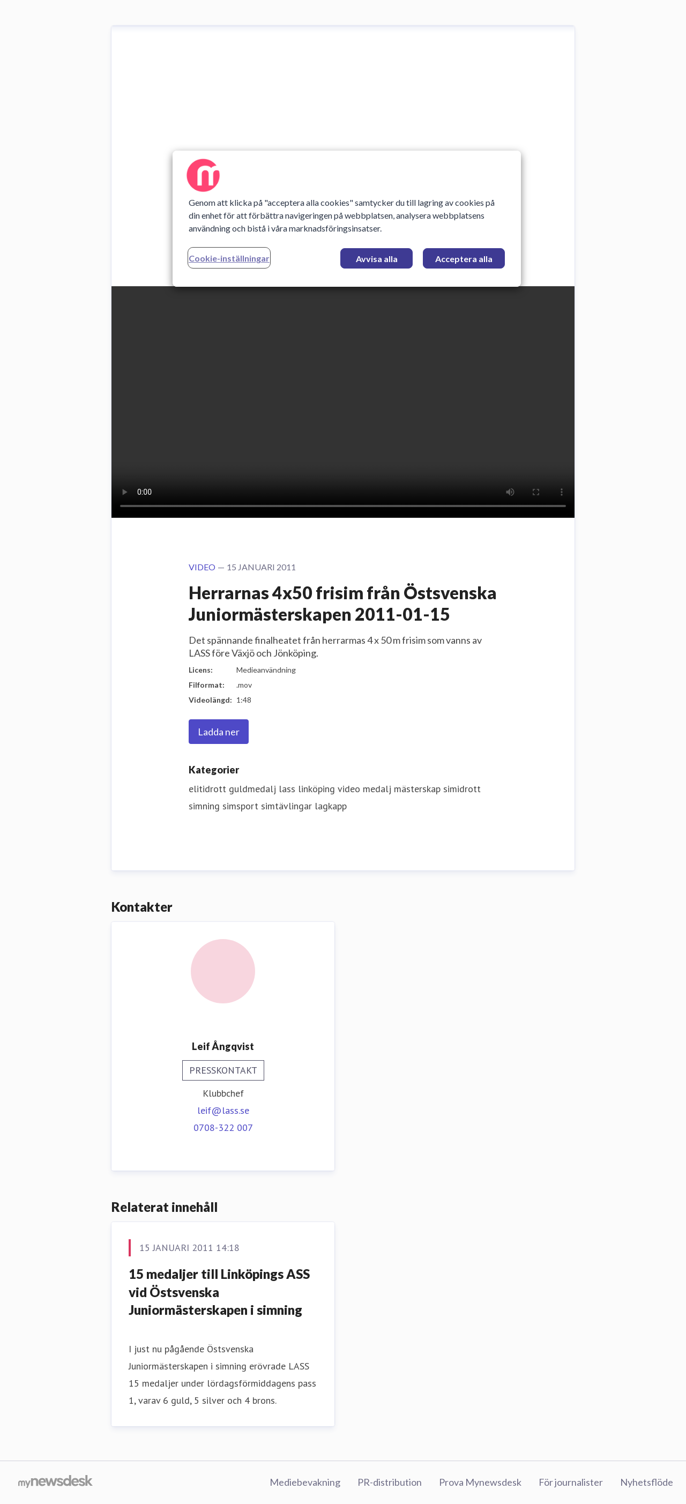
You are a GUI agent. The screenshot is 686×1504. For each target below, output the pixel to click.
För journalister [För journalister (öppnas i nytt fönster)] (571, 1482)
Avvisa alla (377, 259)
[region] (347, 219)
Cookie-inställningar (229, 258)
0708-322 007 (223, 1127)
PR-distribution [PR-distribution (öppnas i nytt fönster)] (389, 1482)
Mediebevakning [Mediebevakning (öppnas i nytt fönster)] (305, 1482)
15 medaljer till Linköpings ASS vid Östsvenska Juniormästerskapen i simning (219, 1291)
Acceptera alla (464, 259)
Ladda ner (219, 732)
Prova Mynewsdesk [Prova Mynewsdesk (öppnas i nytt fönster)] (480, 1482)
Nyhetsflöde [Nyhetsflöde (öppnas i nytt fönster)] (646, 1482)
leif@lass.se (223, 1110)
